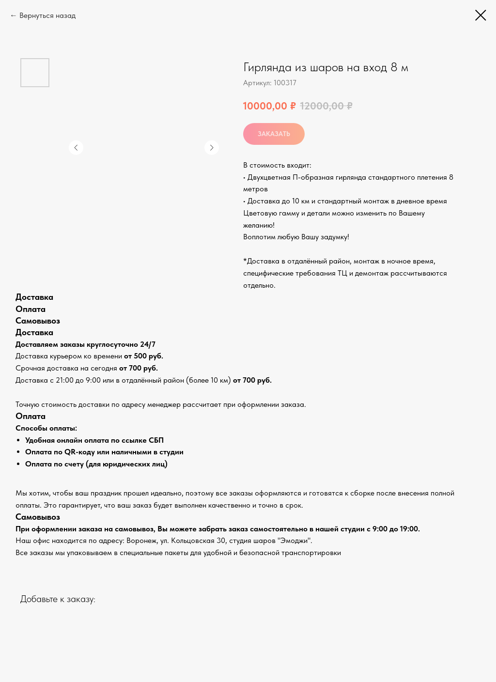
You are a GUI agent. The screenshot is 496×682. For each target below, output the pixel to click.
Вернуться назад (47, 15)
